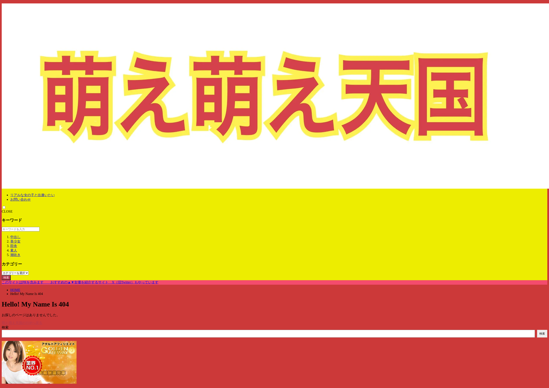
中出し (15, 237)
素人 (13, 250)
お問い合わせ (20, 199)
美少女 (15, 241)
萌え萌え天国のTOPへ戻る (22, 323)
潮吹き (15, 255)
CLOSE (7, 211)
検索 (6, 277)
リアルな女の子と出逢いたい (32, 195)
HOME (15, 290)
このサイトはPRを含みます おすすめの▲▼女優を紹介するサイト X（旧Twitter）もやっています (80, 282)
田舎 (13, 246)
